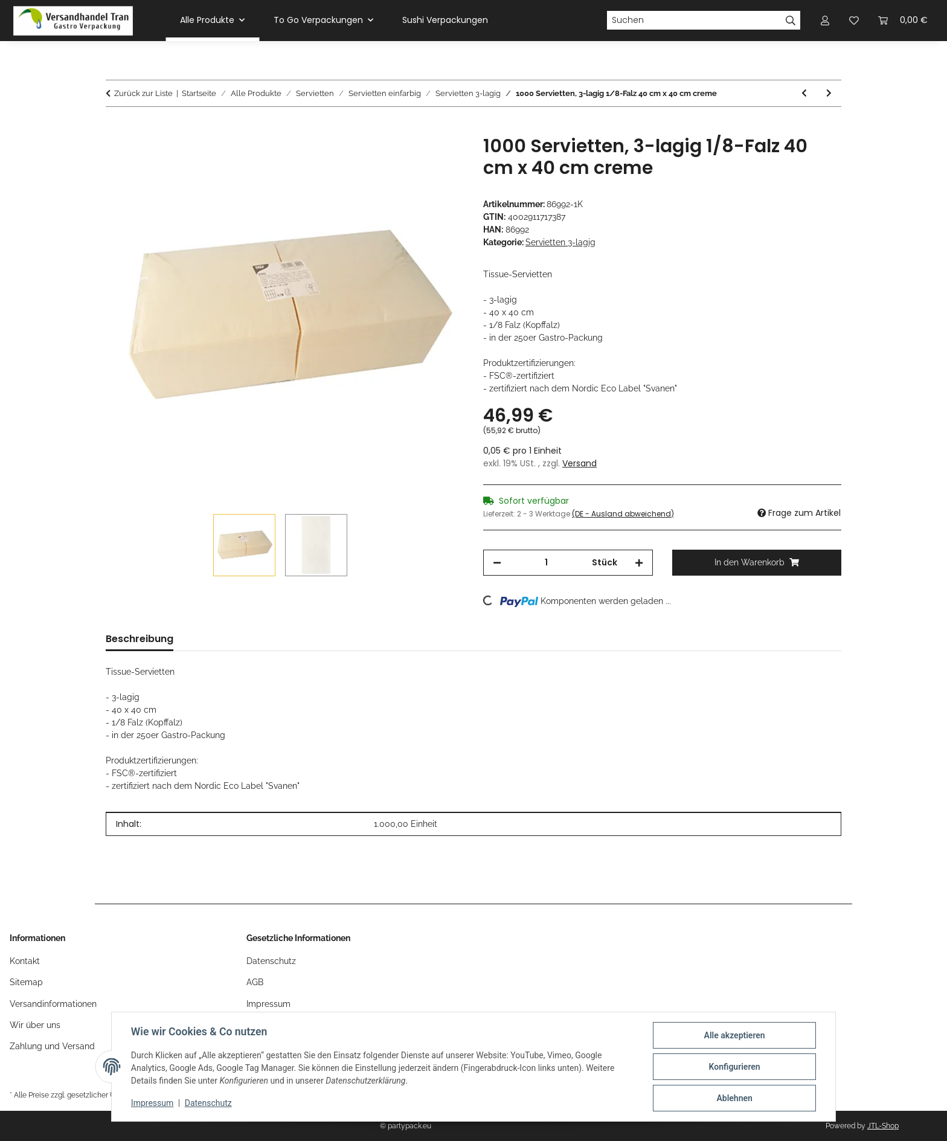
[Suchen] (694, 20)
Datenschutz (208, 1103)
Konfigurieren (734, 1067)
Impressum (152, 1103)
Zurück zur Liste (143, 93)
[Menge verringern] (497, 562)
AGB (254, 982)
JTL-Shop (883, 1126)
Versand (579, 463)
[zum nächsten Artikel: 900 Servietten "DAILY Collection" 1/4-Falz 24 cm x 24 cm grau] (829, 93)
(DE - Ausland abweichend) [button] (623, 514)
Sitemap (26, 982)
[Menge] (546, 562)
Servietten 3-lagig (560, 242)
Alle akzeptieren (734, 1035)
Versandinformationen (53, 1004)
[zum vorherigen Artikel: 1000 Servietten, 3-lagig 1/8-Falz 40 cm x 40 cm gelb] (804, 93)
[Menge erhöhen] (639, 562)
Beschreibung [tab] (139, 639)
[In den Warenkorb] (115, 128)
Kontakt (25, 961)
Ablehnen (734, 1098)
